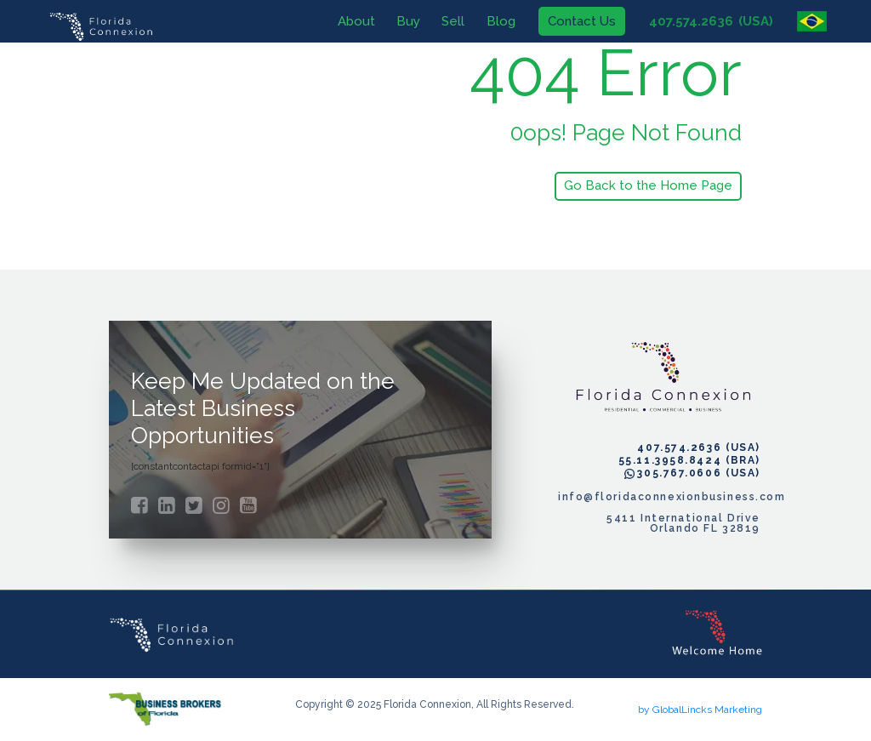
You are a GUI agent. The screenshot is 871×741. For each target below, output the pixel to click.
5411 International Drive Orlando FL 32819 (683, 523)
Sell (444, 20)
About (347, 20)
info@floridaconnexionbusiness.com (659, 497)
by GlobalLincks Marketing (700, 709)
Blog (491, 20)
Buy (400, 20)
